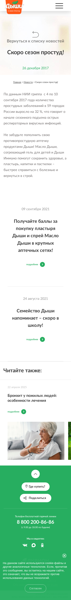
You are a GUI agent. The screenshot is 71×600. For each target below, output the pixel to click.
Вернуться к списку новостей (35, 41)
